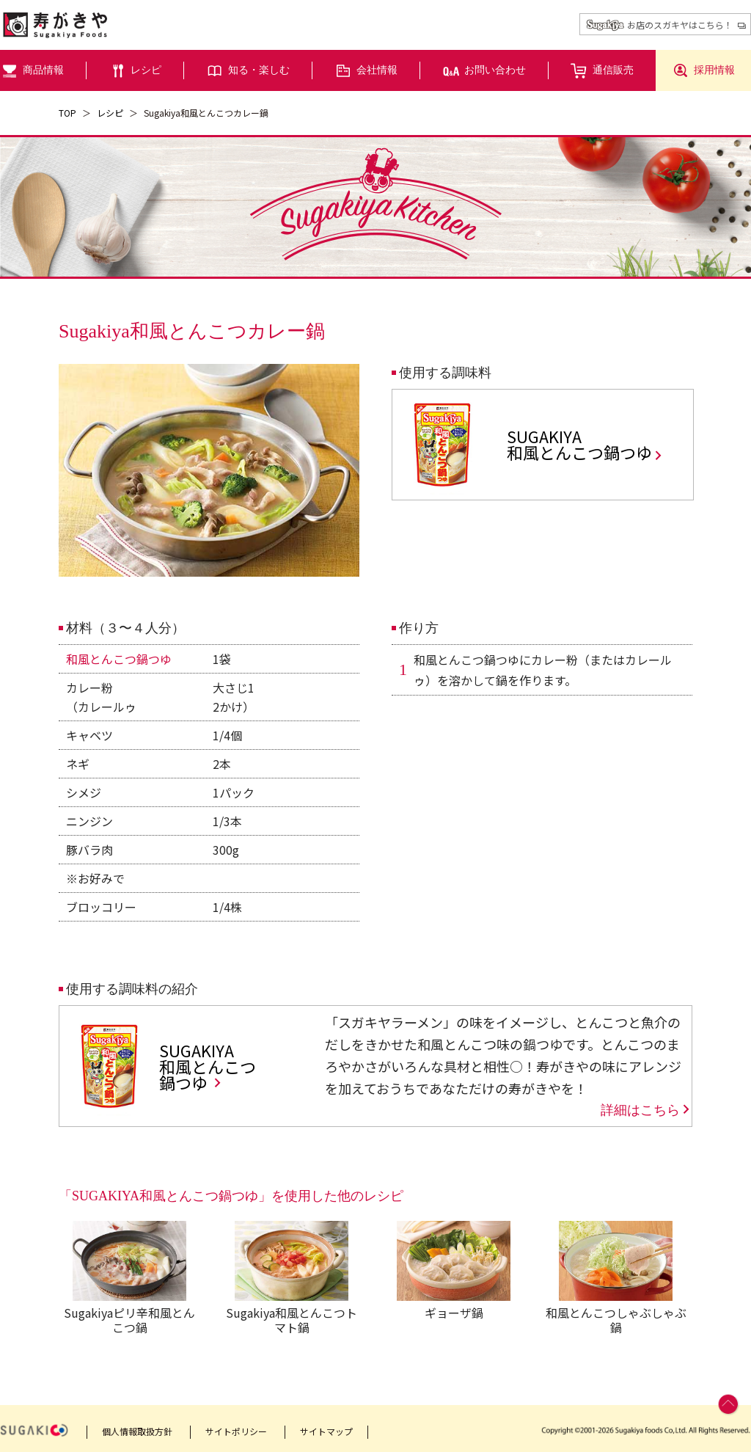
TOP (67, 112)
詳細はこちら (646, 1110)
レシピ (110, 112)
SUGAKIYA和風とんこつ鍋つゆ (585, 444)
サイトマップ (326, 1431)
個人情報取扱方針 (137, 1431)
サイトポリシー (236, 1431)
